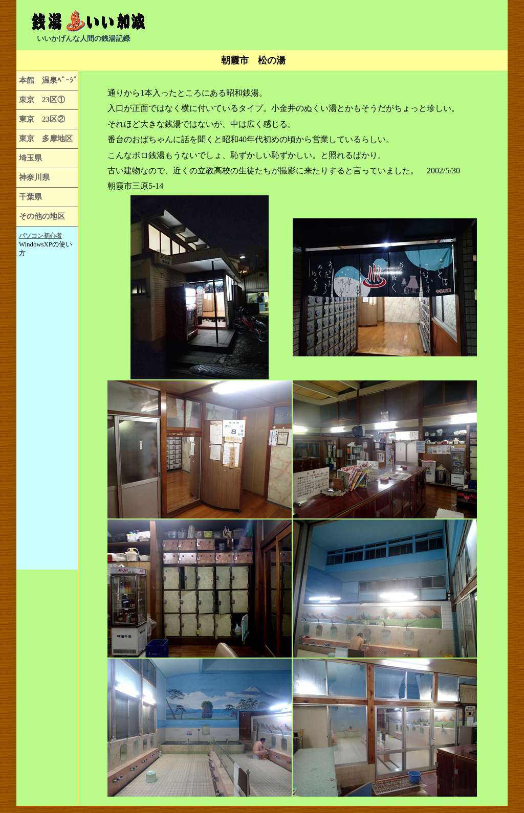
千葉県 (30, 196)
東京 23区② (42, 119)
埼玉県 (30, 157)
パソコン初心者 (40, 235)
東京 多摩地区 (46, 138)
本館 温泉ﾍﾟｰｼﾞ (48, 80)
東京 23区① (42, 99)
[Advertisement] (372, 25)
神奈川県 (34, 177)
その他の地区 (42, 216)
